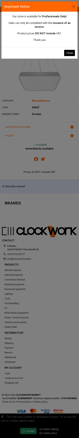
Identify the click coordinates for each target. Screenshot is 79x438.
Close (69, 52)
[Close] (73, 6)
